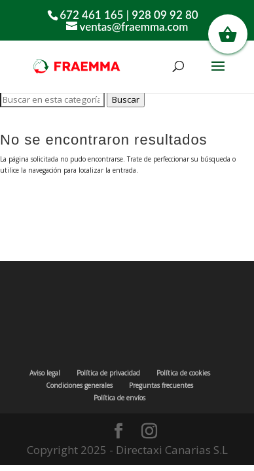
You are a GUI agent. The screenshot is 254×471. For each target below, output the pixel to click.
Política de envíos (119, 397)
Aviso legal (44, 372)
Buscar (125, 99)
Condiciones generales (79, 385)
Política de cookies (183, 372)
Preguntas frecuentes (161, 385)
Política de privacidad (108, 372)
